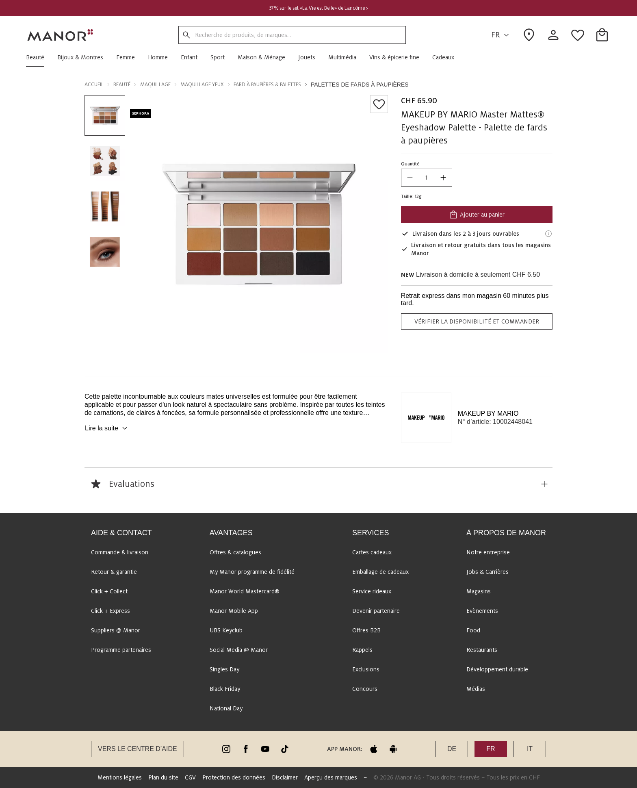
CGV (190, 777)
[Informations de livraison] (548, 234)
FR (501, 35)
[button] (38, 57)
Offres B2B (366, 630)
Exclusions (365, 669)
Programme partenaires (121, 650)
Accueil (94, 84)
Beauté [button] (121, 84)
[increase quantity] (443, 177)
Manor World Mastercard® (245, 591)
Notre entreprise (488, 552)
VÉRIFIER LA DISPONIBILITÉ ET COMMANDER (476, 321)
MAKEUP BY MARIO (488, 413)
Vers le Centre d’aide (137, 748)
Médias (475, 689)
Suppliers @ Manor (115, 630)
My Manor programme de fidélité (252, 572)
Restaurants (481, 650)
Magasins (478, 591)
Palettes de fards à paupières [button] (360, 84)
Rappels (362, 650)
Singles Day (224, 669)
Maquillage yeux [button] (202, 84)
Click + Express (110, 611)
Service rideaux (371, 591)
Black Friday (225, 689)
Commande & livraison (119, 552)
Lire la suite (107, 428)
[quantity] (426, 177)
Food (473, 630)
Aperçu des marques (330, 777)
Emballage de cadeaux (380, 572)
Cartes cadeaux (372, 552)
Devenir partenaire (376, 611)
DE (451, 748)
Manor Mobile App (234, 611)
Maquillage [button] (155, 84)
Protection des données (233, 777)
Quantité (410, 163)
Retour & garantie (114, 572)
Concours (364, 689)
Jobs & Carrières (487, 572)
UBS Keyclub (226, 630)
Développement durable (497, 669)
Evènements (482, 611)
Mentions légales (120, 777)
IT (530, 748)
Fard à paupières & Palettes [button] (267, 84)
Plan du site (163, 777)
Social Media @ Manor (239, 650)
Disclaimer (285, 777)
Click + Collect (109, 591)
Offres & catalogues (235, 552)
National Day (226, 708)
